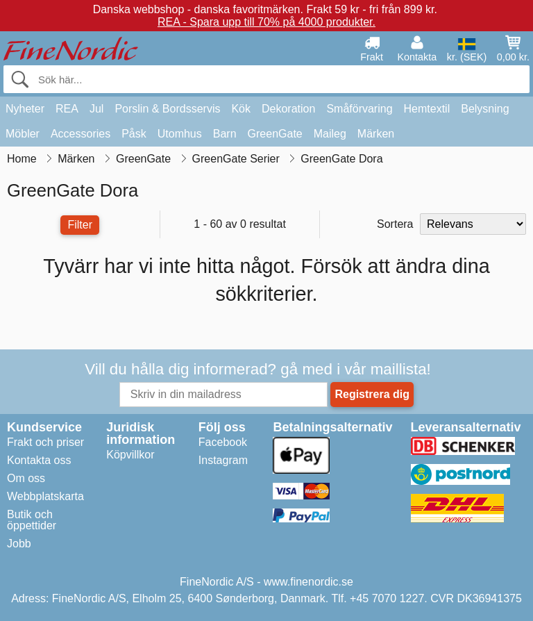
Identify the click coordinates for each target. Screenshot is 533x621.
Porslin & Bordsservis (167, 109)
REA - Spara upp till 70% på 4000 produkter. (266, 22)
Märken (375, 134)
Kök (241, 109)
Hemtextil (427, 109)
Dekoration (288, 109)
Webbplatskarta (45, 496)
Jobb (19, 543)
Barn (225, 134)
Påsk (133, 134)
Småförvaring (359, 109)
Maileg (330, 134)
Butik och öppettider (31, 519)
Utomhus (180, 134)
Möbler (23, 134)
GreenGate (275, 134)
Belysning (485, 109)
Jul (96, 109)
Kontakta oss (39, 460)
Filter (79, 225)
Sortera (395, 224)
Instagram (223, 460)
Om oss (26, 478)
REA (67, 109)
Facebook (222, 442)
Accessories (80, 134)
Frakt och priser (45, 442)
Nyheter (25, 109)
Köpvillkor (130, 455)
